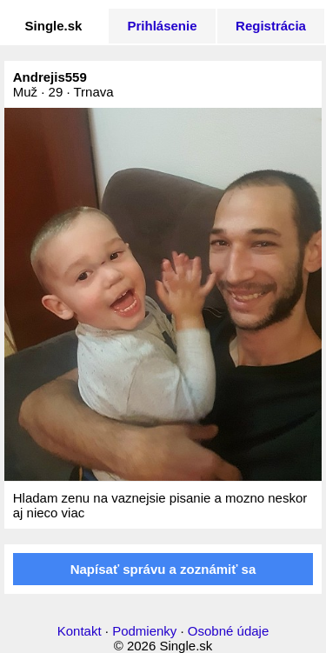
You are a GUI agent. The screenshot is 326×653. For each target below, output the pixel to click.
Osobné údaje (228, 630)
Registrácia (271, 25)
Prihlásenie (161, 25)
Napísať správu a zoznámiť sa (163, 569)
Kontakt (79, 630)
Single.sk (54, 25)
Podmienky (144, 630)
